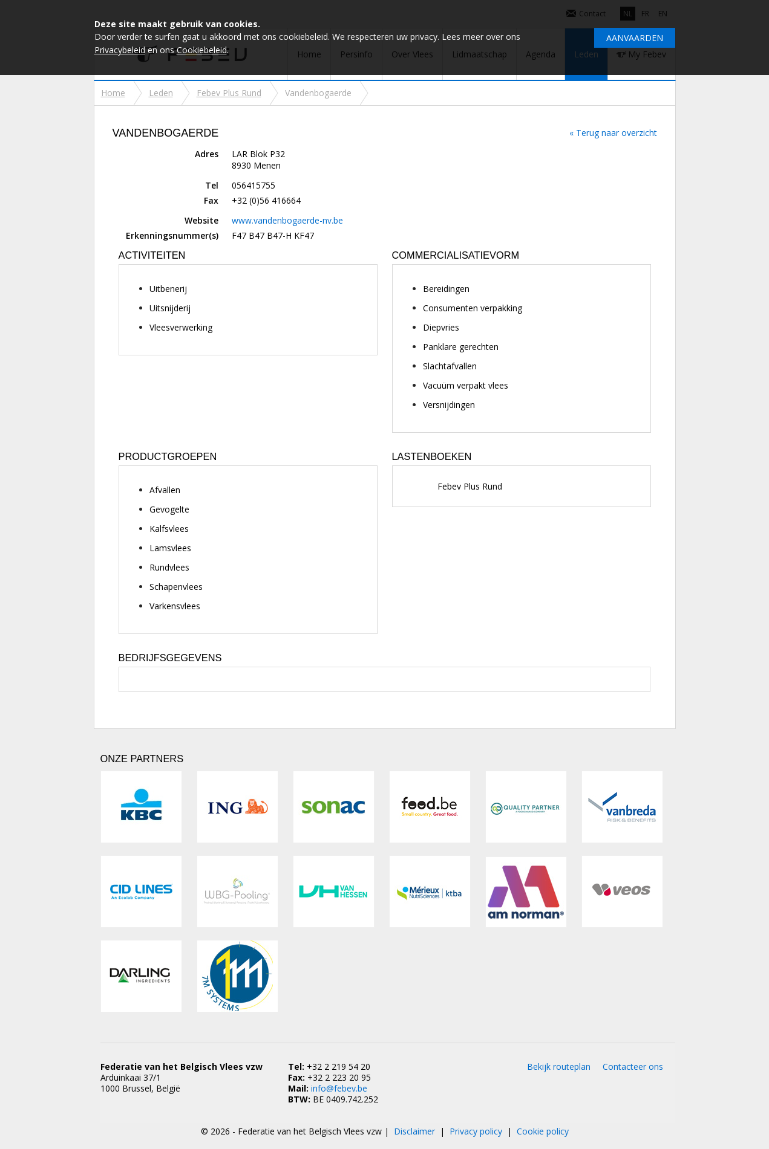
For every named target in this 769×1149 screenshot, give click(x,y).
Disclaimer (414, 1131)
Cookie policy (543, 1131)
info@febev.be (339, 1088)
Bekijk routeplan (559, 1066)
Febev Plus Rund (229, 93)
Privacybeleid (119, 50)
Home (113, 93)
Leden (161, 93)
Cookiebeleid (202, 50)
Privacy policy (476, 1131)
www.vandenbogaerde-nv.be (287, 220)
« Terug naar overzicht (613, 132)
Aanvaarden (634, 38)
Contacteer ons (633, 1066)
